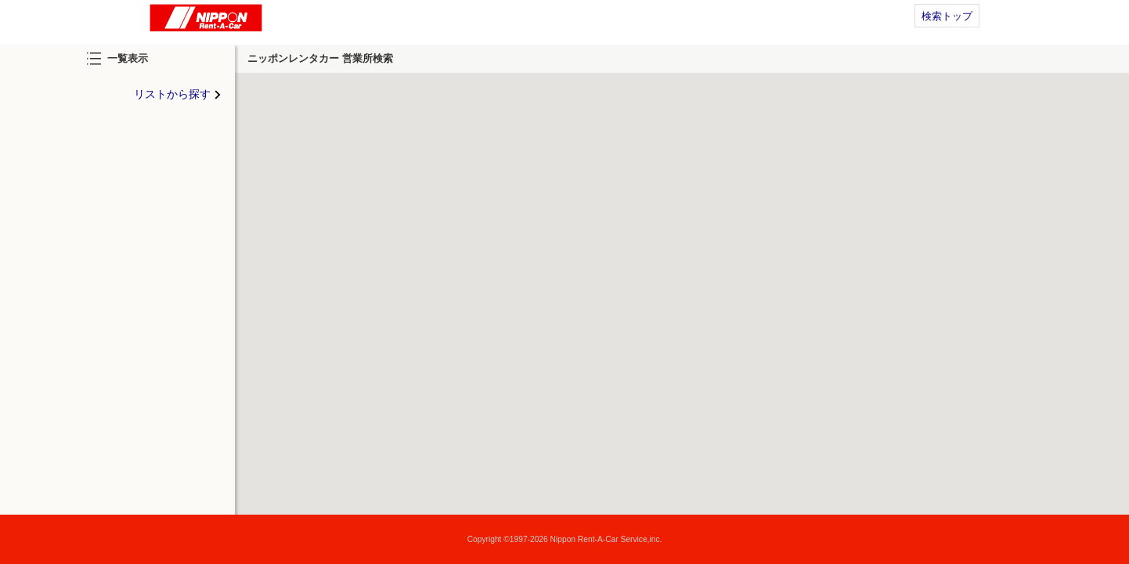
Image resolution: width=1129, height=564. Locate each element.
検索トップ (947, 16)
